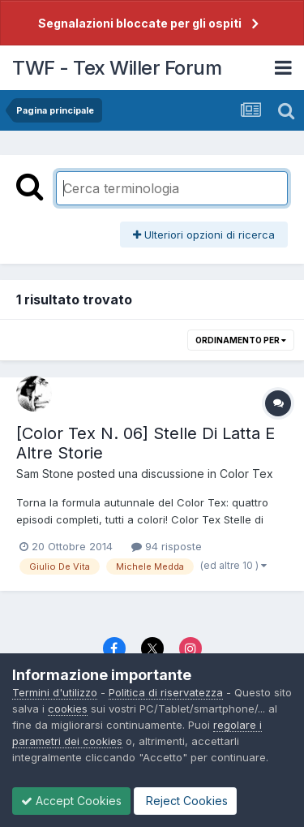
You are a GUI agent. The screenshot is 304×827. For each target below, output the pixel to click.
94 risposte (166, 546)
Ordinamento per (240, 340)
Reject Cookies (185, 801)
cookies (68, 708)
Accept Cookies (71, 801)
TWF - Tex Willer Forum (116, 68)
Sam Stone (45, 473)
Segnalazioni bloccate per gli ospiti (140, 23)
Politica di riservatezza (166, 692)
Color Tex (246, 473)
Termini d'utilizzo (54, 692)
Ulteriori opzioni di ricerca (204, 234)
